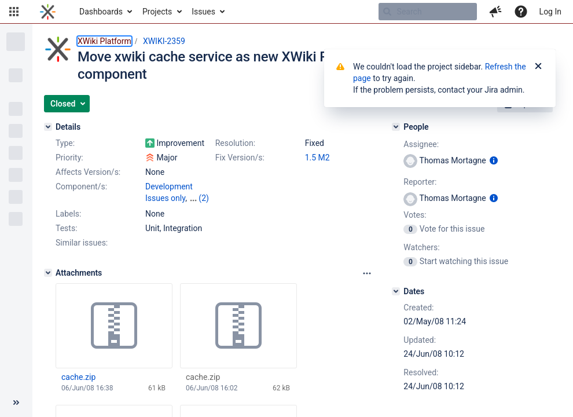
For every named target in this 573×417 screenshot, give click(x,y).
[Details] (48, 127)
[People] (396, 127)
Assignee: (421, 144)
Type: (65, 143)
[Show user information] (493, 160)
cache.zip (78, 377)
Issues (203, 11)
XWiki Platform (104, 41)
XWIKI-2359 (164, 41)
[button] (14, 11)
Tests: (67, 228)
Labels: (68, 213)
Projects (157, 11)
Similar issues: (82, 242)
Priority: (69, 157)
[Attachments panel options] (366, 273)
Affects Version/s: (88, 172)
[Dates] (396, 291)
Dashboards (101, 11)
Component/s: (81, 186)
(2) (204, 198)
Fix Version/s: (240, 157)
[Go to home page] (48, 11)
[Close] (538, 66)
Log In (550, 11)
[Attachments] (48, 273)
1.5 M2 (317, 157)
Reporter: (419, 181)
